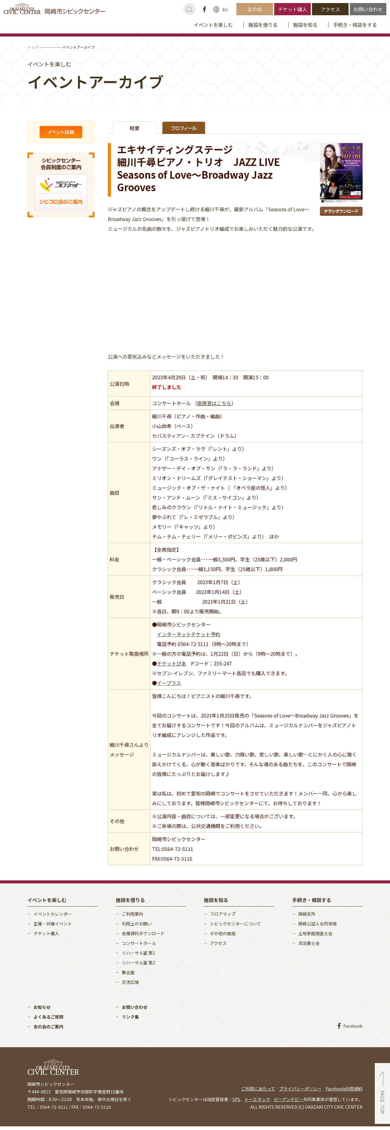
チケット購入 (292, 9)
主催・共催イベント (53, 924)
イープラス (169, 682)
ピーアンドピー (288, 1099)
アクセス (330, 9)
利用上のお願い (137, 924)
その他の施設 (223, 933)
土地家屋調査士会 (315, 933)
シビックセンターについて (235, 924)
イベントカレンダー (53, 914)
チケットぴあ (171, 663)
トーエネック (257, 1099)
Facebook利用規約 (344, 1089)
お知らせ (42, 1007)
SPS (236, 1099)
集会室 (128, 972)
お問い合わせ (368, 9)
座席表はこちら (214, 403)
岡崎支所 (306, 914)
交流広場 (130, 982)
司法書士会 (309, 943)
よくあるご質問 (48, 1017)
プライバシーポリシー (300, 1089)
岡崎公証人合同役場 (317, 924)
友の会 (254, 9)
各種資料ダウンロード (143, 933)
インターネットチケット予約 (188, 634)
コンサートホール (139, 943)
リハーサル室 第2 (138, 963)
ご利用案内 (132, 914)
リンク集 (130, 1017)
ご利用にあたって (258, 1089)
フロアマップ (223, 914)
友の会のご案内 (48, 1026)
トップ (32, 47)
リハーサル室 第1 (138, 953)
